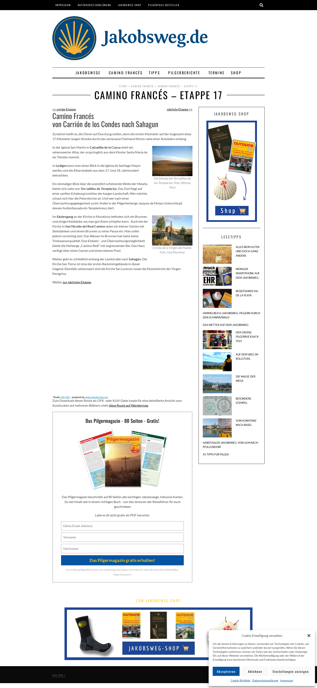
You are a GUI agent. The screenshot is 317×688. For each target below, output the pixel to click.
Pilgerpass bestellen (163, 5)
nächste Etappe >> (179, 109)
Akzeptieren (226, 671)
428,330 (64, 397)
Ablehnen (255, 671)
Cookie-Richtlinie (240, 680)
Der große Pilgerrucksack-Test (248, 337)
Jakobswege (89, 72)
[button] (309, 636)
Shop (236, 72)
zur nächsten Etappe (77, 282)
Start (123, 86)
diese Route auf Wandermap (128, 405)
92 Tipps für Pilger (216, 454)
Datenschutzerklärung (265, 680)
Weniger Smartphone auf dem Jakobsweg (248, 273)
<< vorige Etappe (64, 109)
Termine (216, 72)
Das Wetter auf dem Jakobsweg (225, 324)
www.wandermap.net (96, 397)
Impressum (286, 680)
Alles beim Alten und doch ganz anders (247, 251)
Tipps (155, 72)
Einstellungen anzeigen (291, 671)
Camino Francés (126, 72)
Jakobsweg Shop (130, 5)
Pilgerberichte (185, 72)
